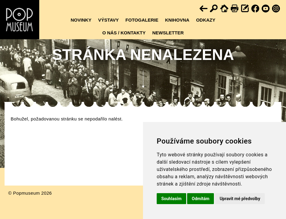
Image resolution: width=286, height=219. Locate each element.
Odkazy (205, 20)
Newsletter (167, 32)
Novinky (81, 20)
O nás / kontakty (123, 32)
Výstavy (108, 20)
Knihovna (177, 20)
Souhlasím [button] (171, 198)
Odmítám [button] (200, 198)
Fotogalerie (141, 20)
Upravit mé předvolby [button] (240, 198)
